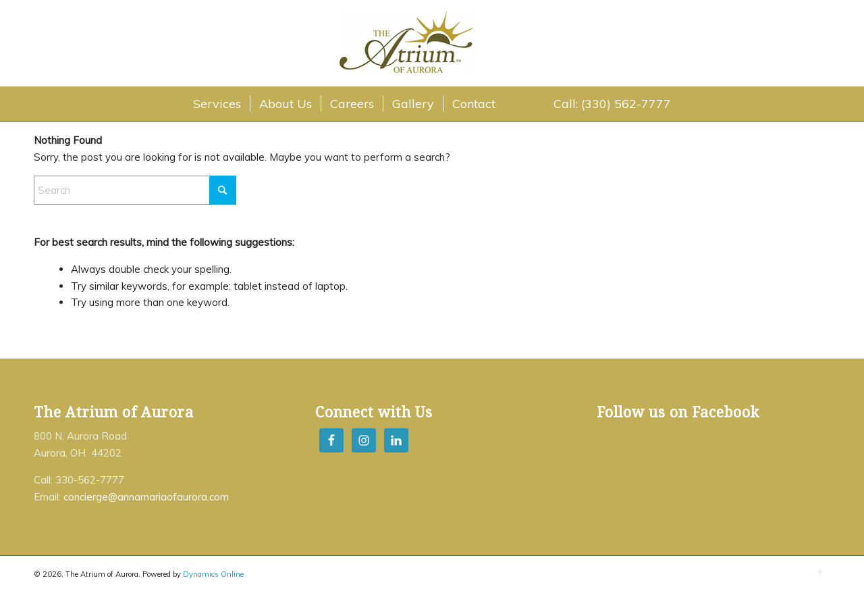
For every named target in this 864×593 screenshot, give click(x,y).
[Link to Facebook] (820, 573)
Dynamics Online (213, 574)
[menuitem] (217, 104)
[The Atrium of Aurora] (433, 45)
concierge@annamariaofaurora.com (146, 496)
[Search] (135, 190)
